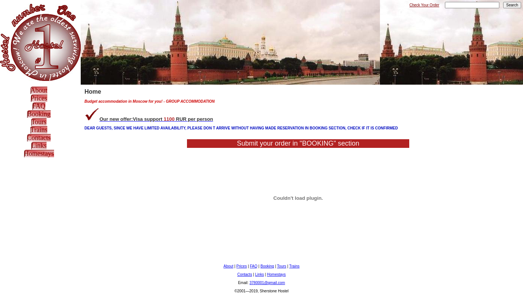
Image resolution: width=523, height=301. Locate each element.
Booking (38, 114)
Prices (39, 98)
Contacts (39, 137)
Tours (39, 122)
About (38, 90)
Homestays (39, 153)
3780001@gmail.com (267, 283)
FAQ (38, 106)
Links (39, 145)
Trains (38, 130)
